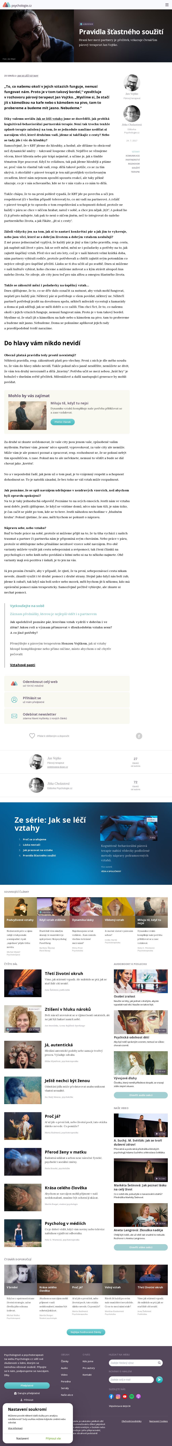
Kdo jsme (88, 1361)
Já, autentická (59, 1045)
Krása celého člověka (66, 1187)
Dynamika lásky (83, 920)
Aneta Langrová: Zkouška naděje (138, 1230)
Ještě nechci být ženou (67, 1080)
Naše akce (67, 1394)
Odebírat (159, 1379)
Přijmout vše (53, 1438)
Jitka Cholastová (132, 124)
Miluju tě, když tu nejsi (69, 403)
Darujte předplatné (27, 1393)
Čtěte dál (11, 964)
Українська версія (120, 1406)
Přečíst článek (63, 422)
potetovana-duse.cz (57, 767)
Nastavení (22, 1438)
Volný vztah (113, 1287)
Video (64, 1374)
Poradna (66, 1381)
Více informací (15, 1428)
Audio (64, 1368)
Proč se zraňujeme (34, 839)
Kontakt (87, 1374)
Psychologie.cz (17, 5)
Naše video (121, 1108)
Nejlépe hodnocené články (86, 1332)
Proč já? (52, 1116)
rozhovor (134, 164)
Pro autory (89, 1368)
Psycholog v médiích (65, 1223)
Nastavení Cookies (158, 1421)
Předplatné (27, 1385)
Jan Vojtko (132, 93)
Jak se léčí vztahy (27, 75)
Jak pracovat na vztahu (38, 850)
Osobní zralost (124, 996)
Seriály (65, 1388)
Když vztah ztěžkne (52, 920)
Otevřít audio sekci (141, 1095)
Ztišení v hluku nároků (68, 1009)
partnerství (133, 160)
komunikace (133, 156)
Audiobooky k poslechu (130, 964)
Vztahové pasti (22, 665)
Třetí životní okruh (64, 973)
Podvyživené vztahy (20, 920)
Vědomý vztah (114, 920)
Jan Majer (11, 59)
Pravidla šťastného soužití (39, 855)
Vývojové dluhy (125, 1078)
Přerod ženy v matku (66, 1152)
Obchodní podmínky (132, 1421)
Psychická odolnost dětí (131, 1037)
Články (65, 1361)
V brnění (12, 1287)
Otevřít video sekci (140, 1247)
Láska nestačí (31, 844)
